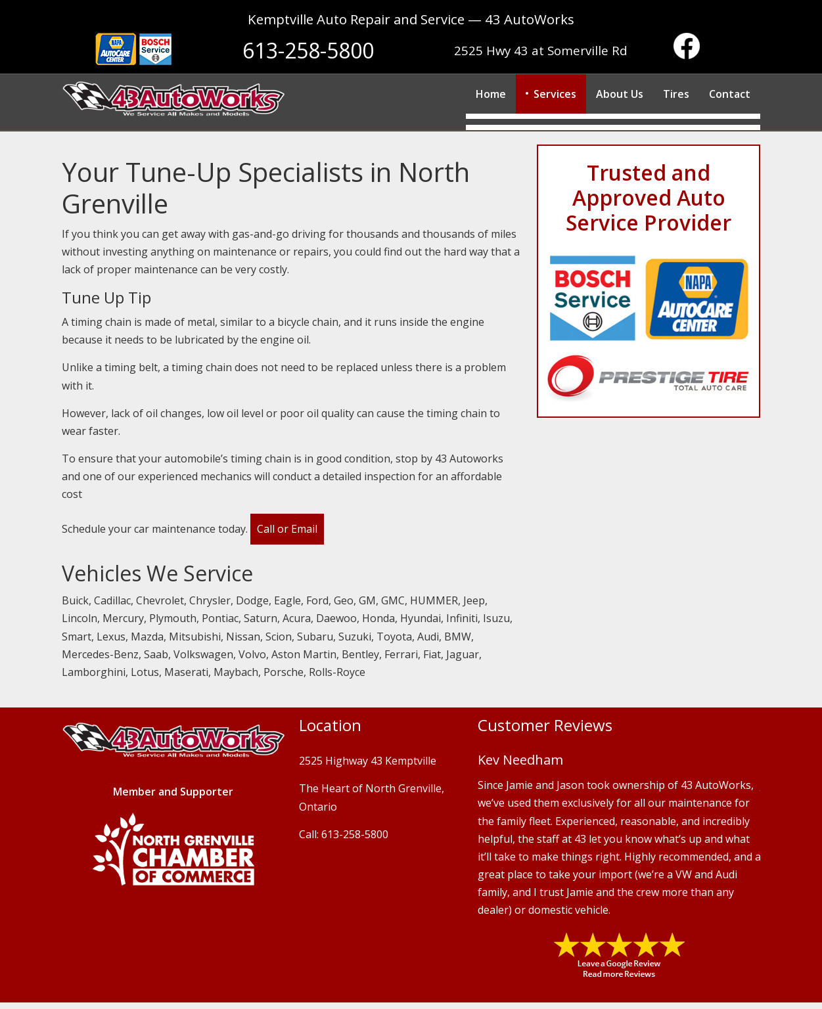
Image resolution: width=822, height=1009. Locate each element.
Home (491, 94)
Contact (729, 94)
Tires (676, 94)
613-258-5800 (308, 50)
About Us (619, 94)
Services (555, 94)
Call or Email (287, 529)
